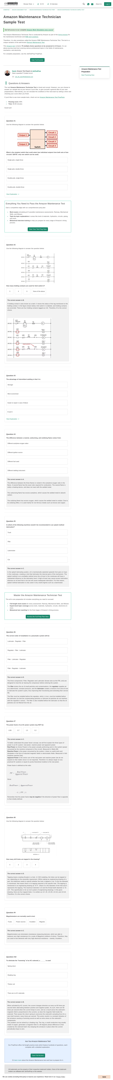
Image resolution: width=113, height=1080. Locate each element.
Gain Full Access (37, 60)
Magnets (42, 922)
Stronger (10, 385)
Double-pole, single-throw (16, 178)
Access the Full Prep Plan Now (38, 616)
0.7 (18, 730)
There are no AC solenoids (16, 993)
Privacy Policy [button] (60, 1077)
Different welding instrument (16, 470)
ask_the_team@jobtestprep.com (24, 76)
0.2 (35, 730)
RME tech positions (31, 37)
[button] (29, 4)
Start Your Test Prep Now (38, 229)
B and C (10, 412)
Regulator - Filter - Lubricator (17, 650)
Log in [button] (108, 4)
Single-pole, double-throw (16, 169)
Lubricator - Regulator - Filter (17, 641)
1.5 (27, 730)
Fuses (10, 922)
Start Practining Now (87, 75)
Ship (9, 541)
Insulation (32, 922)
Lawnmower (11, 550)
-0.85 (9, 730)
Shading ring (12, 975)
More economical (13, 394)
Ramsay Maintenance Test (35, 42)
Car (9, 559)
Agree (104, 1077)
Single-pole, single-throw (15, 160)
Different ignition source (15, 452)
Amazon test (11, 46)
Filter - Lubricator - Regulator (17, 659)
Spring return (12, 966)
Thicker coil (11, 984)
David (14, 71)
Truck (9, 532)
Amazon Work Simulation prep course (40, 30)
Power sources (20, 922)
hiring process (63, 34)
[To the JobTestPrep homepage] (11, 3)
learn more (17, 1060)
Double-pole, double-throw (16, 187)
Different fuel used (13, 461)
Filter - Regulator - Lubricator (17, 668)
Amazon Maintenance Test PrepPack (52, 97)
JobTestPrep (36, 71)
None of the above (39, 291)
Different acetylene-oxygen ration (18, 443)
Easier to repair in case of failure (18, 403)
